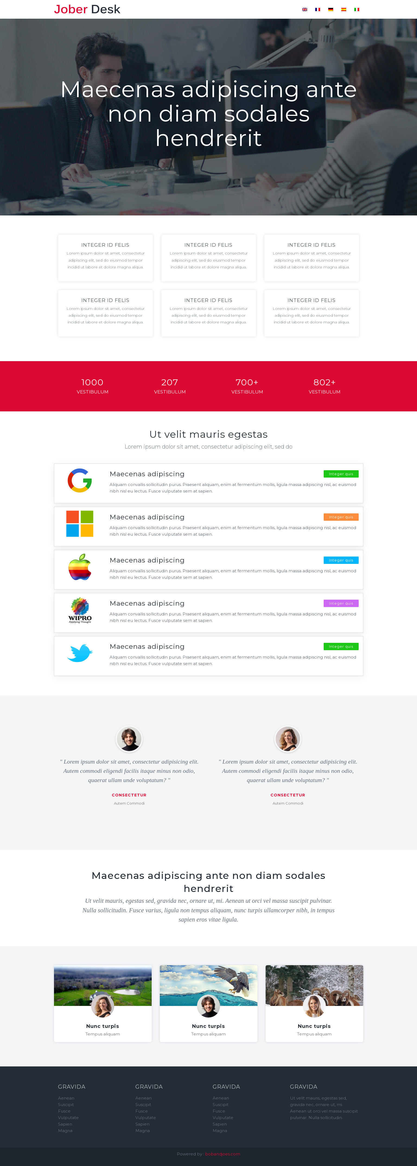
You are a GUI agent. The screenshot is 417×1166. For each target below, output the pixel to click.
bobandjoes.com (222, 1154)
